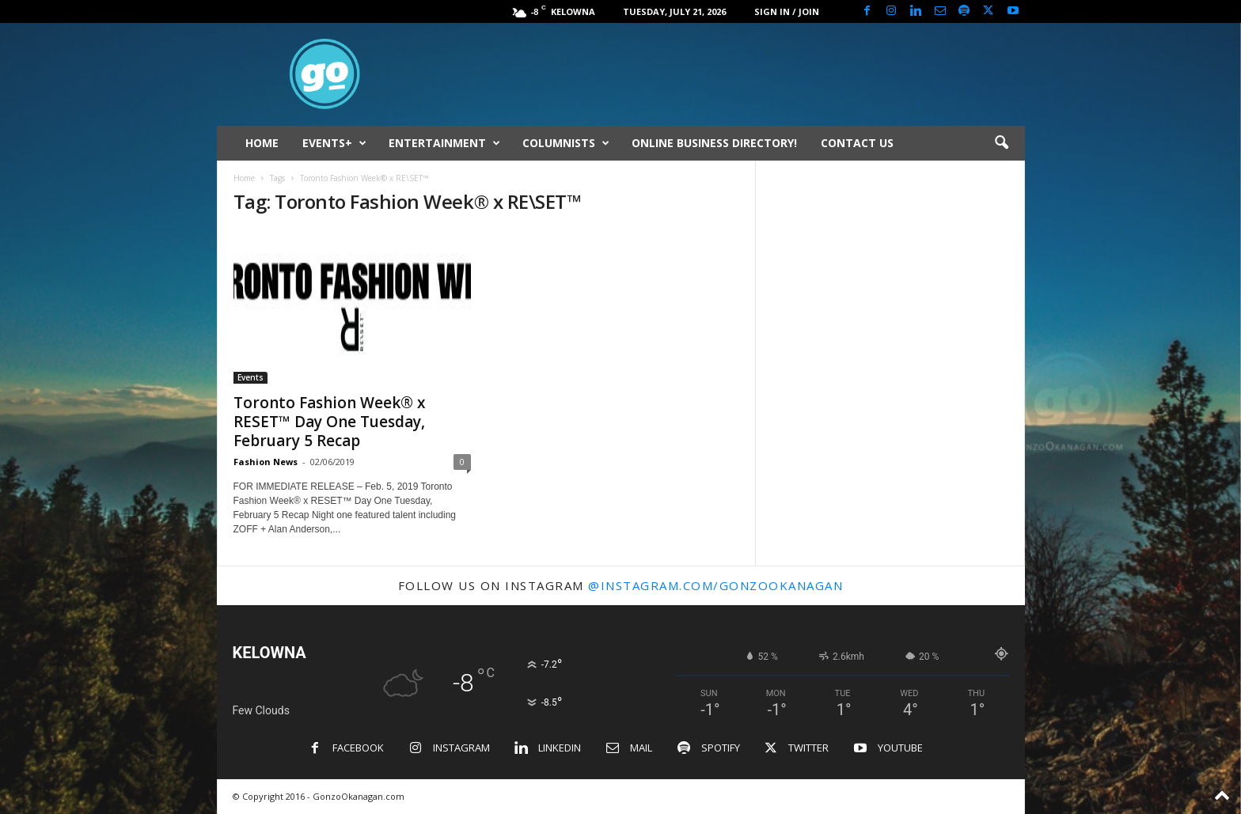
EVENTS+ (334, 143)
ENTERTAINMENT (444, 143)
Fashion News (265, 462)
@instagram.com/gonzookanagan (715, 585)
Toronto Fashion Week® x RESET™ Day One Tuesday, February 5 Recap (329, 421)
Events (250, 377)
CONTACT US (857, 142)
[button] (1001, 143)
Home (244, 178)
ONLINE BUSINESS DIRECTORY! (714, 142)
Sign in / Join (786, 11)
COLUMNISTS (565, 143)
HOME (262, 142)
